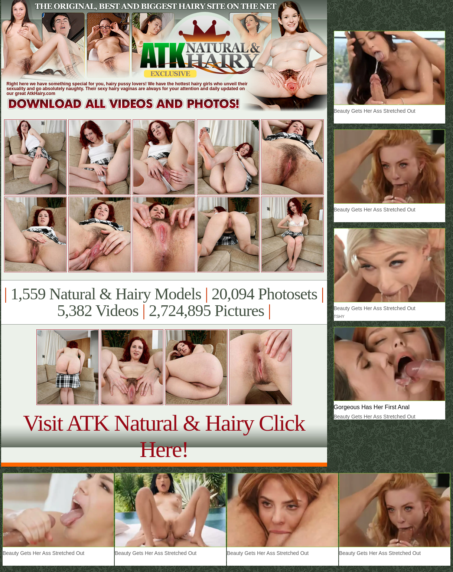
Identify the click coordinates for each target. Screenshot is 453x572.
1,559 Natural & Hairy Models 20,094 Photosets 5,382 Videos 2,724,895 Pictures (164, 302)
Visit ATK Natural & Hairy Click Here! (164, 436)
